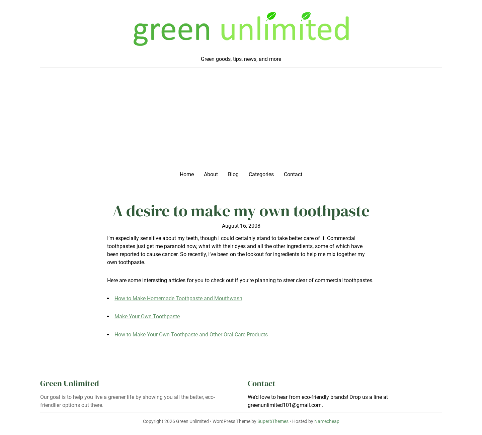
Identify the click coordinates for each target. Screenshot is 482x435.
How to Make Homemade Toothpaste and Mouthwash (178, 298)
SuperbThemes (273, 421)
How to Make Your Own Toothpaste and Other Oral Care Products (191, 334)
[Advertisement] (241, 121)
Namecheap (326, 421)
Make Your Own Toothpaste (147, 316)
